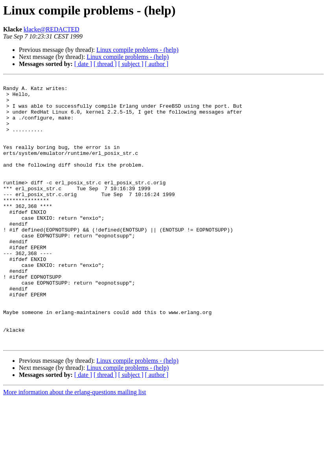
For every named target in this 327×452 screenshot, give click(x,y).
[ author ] (157, 64)
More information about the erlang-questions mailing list (74, 445)
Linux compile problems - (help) (137, 49)
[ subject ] (130, 64)
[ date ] (83, 64)
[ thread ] (105, 64)
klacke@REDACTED (51, 29)
